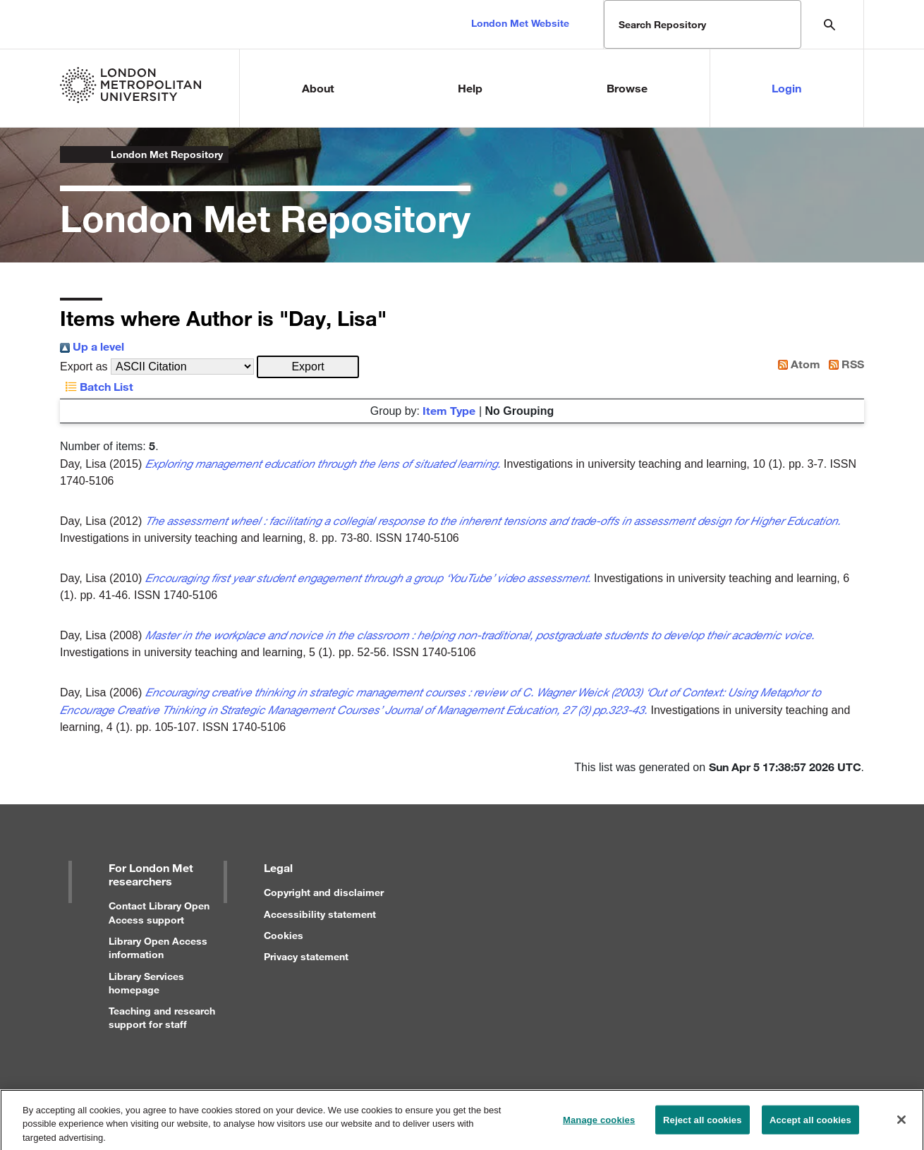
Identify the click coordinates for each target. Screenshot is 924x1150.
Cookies (283, 935)
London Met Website (520, 23)
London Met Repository (167, 154)
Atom (796, 363)
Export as (84, 367)
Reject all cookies (702, 1124)
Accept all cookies (810, 1124)
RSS (843, 363)
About (318, 88)
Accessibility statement (320, 914)
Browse (627, 88)
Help (470, 88)
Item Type (449, 410)
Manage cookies (599, 1124)
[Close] (901, 1123)
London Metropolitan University (71, 154)
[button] (308, 367)
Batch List (96, 386)
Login (786, 88)
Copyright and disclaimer (324, 892)
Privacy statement (306, 956)
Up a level (92, 346)
